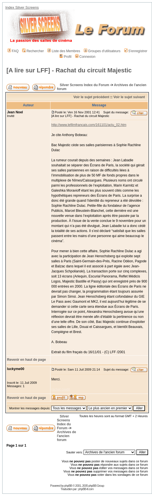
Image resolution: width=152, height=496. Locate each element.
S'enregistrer (136, 51)
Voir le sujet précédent (91, 97)
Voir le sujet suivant (129, 97)
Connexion (85, 57)
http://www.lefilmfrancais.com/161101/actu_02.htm (88, 125)
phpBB (68, 485)
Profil (65, 57)
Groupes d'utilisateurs (102, 51)
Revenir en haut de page (26, 360)
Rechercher (33, 51)
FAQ (13, 51)
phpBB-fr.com (86, 489)
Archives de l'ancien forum (66, 436)
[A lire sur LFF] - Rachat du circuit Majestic (69, 70)
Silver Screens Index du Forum (84, 85)
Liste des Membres (63, 51)
